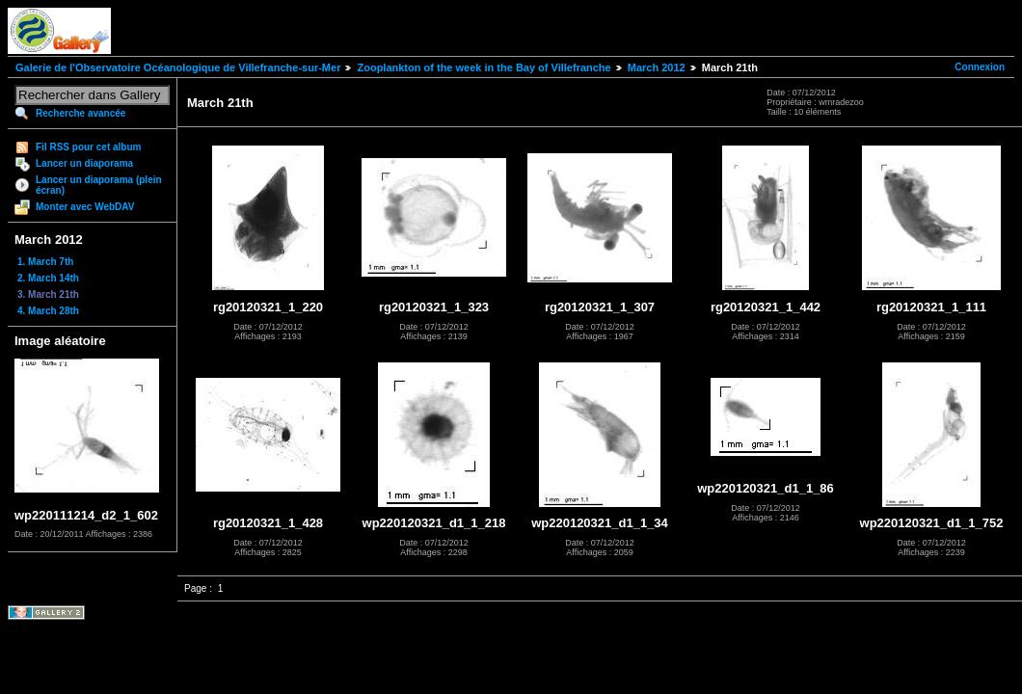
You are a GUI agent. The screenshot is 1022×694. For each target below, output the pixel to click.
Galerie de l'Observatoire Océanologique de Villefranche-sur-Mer (177, 67)
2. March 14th (48, 278)
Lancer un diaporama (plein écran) (99, 185)
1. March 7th (45, 261)
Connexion (980, 67)
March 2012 (657, 67)
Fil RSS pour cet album (88, 147)
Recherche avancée (80, 113)
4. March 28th (48, 311)
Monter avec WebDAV (85, 206)
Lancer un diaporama (84, 163)
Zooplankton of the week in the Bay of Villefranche (483, 67)
